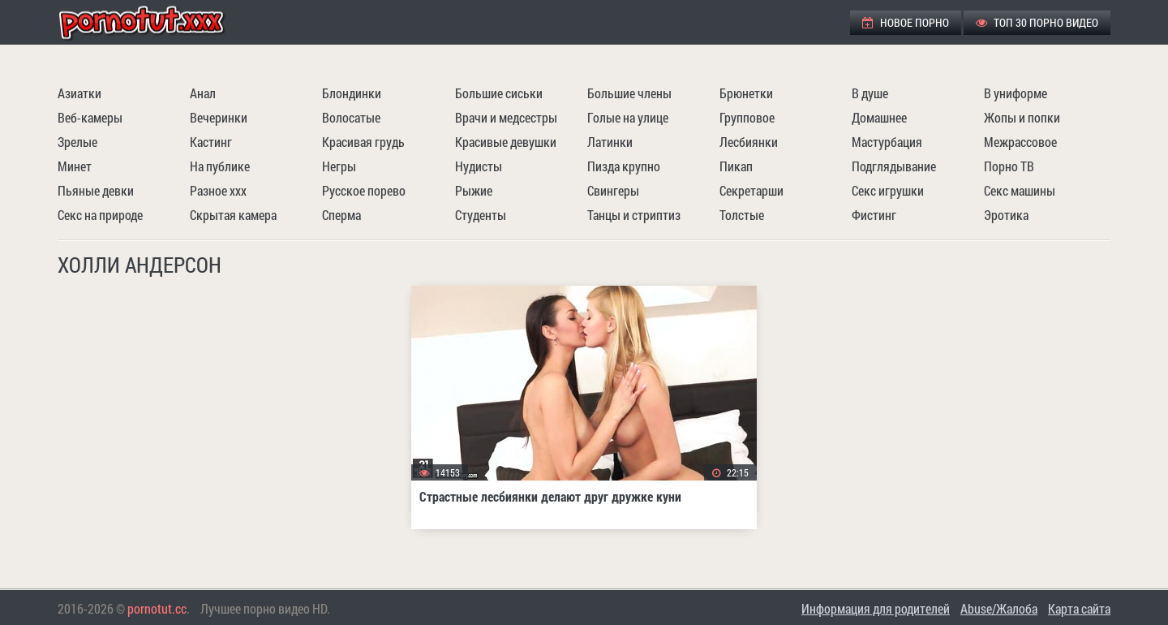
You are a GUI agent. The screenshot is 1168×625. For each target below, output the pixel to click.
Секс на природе (100, 214)
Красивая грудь (363, 141)
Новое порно (905, 22)
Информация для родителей (875, 608)
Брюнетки (746, 92)
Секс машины (1019, 190)
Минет (75, 166)
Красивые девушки (505, 141)
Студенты (480, 214)
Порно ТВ (1009, 166)
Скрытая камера (233, 214)
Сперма (341, 214)
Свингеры (613, 190)
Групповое (747, 117)
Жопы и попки (1022, 117)
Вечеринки (218, 117)
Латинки (610, 141)
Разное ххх (218, 190)
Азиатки (79, 92)
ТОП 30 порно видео (1037, 22)
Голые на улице (627, 117)
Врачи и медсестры (506, 117)
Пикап (736, 166)
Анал (203, 92)
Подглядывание (894, 166)
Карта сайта (1079, 608)
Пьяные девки (96, 190)
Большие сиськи (499, 92)
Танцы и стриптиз (634, 214)
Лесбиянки (748, 141)
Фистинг (874, 214)
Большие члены (629, 92)
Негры (339, 166)
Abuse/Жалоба (998, 608)
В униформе (1015, 92)
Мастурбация (887, 141)
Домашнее (879, 117)
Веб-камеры (90, 117)
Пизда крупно (623, 166)
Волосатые (351, 117)
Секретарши (751, 190)
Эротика (1006, 214)
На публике (220, 166)
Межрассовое (1020, 141)
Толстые (741, 214)
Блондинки (351, 92)
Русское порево (364, 190)
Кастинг (211, 141)
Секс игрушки (888, 190)
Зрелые (77, 141)
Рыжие (473, 190)
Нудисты (478, 166)
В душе (870, 92)
